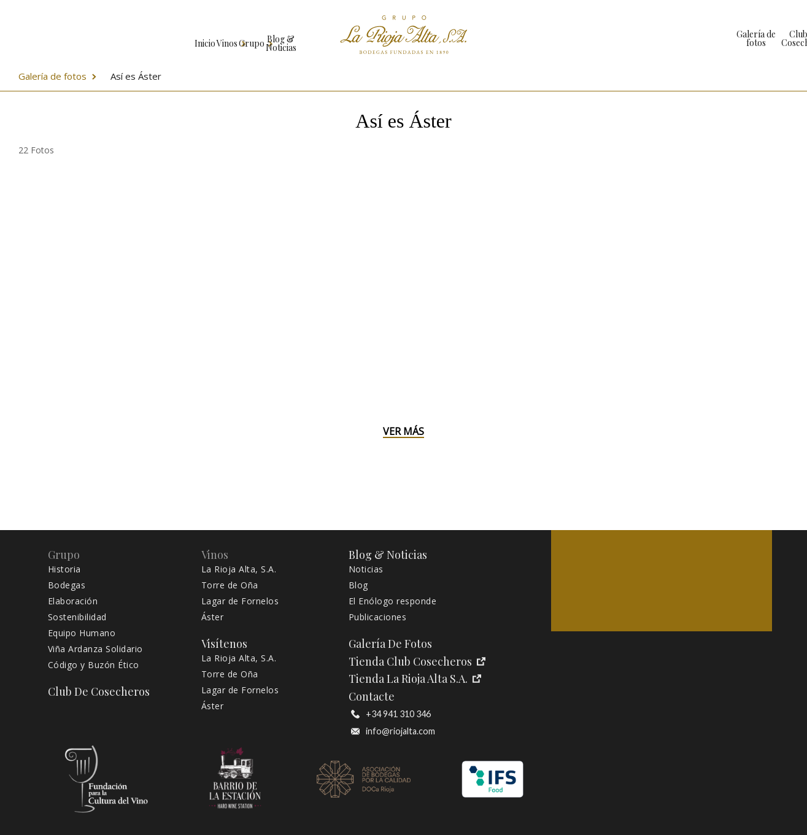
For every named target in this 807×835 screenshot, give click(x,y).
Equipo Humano (82, 633)
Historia (64, 569)
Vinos (109, 39)
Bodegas (67, 585)
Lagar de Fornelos (240, 601)
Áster (212, 617)
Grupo (179, 39)
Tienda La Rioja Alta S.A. (415, 678)
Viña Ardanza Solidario (95, 649)
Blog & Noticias (264, 38)
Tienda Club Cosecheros (417, 661)
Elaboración (73, 601)
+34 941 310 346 (391, 714)
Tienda (674, 39)
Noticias (366, 569)
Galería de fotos (533, 38)
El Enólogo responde (393, 601)
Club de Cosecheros (609, 38)
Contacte (372, 696)
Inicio (40, 39)
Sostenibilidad (77, 617)
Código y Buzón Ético (93, 665)
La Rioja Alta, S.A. (239, 569)
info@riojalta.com (393, 731)
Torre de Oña (229, 585)
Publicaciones (378, 617)
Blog (358, 585)
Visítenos (738, 38)
